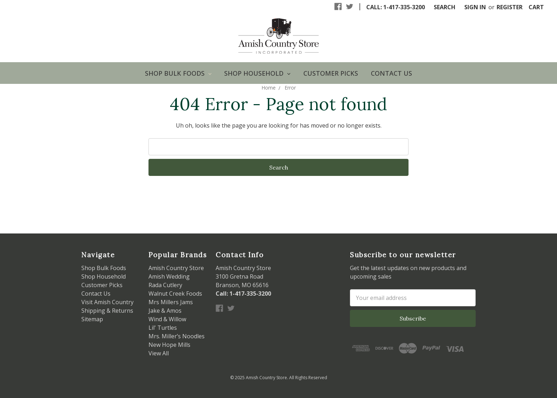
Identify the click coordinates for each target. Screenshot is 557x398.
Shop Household (257, 73)
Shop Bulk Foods (178, 73)
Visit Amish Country (107, 302)
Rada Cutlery (165, 285)
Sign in (475, 7)
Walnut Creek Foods (175, 293)
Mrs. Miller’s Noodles (176, 336)
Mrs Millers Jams (170, 302)
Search (444, 7)
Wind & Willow (167, 319)
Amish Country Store (176, 268)
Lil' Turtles (162, 328)
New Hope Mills (169, 345)
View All (158, 353)
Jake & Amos (165, 310)
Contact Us (391, 73)
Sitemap (92, 319)
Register (510, 7)
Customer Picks (330, 73)
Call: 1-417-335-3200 (395, 7)
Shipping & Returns (107, 310)
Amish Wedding (169, 276)
